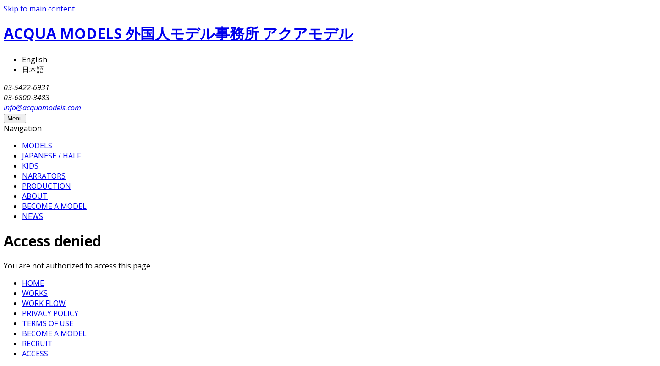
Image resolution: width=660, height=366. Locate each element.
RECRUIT (37, 344)
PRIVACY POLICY (50, 313)
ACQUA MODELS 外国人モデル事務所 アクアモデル (178, 33)
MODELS (37, 146)
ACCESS (35, 354)
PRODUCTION (46, 186)
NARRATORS (44, 176)
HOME (33, 283)
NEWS (32, 216)
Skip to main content (39, 9)
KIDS (30, 166)
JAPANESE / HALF (51, 156)
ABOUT (35, 196)
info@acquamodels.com (42, 108)
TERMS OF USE (47, 323)
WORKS (35, 293)
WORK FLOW (44, 303)
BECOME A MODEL (54, 206)
